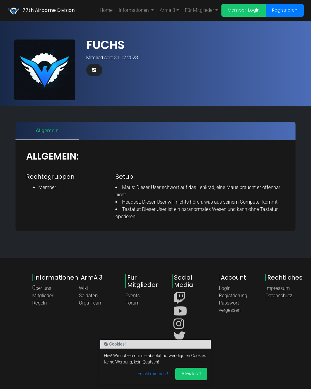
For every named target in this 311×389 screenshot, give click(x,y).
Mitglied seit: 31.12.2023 (112, 57)
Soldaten (88, 295)
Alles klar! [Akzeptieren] (191, 373)
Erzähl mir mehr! (152, 373)
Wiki (83, 288)
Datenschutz (278, 295)
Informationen (134, 10)
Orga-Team (91, 303)
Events (132, 295)
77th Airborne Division (48, 10)
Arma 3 (167, 10)
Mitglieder (42, 295)
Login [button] (225, 288)
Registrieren (284, 10)
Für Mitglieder (199, 10)
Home (106, 10)
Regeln (39, 303)
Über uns (41, 288)
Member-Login (244, 10)
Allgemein (47, 130)
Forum (132, 303)
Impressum (277, 288)
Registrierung (233, 295)
